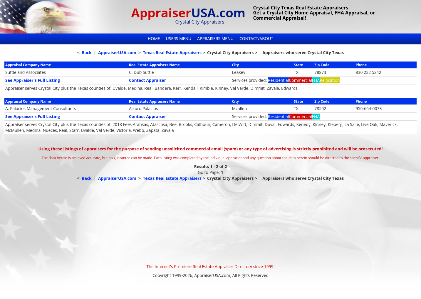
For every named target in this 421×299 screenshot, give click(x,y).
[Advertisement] (210, 222)
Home (154, 38)
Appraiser (188, 12)
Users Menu (179, 38)
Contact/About (256, 38)
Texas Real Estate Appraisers (172, 52)
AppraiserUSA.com (117, 52)
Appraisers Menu (215, 38)
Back (87, 52)
